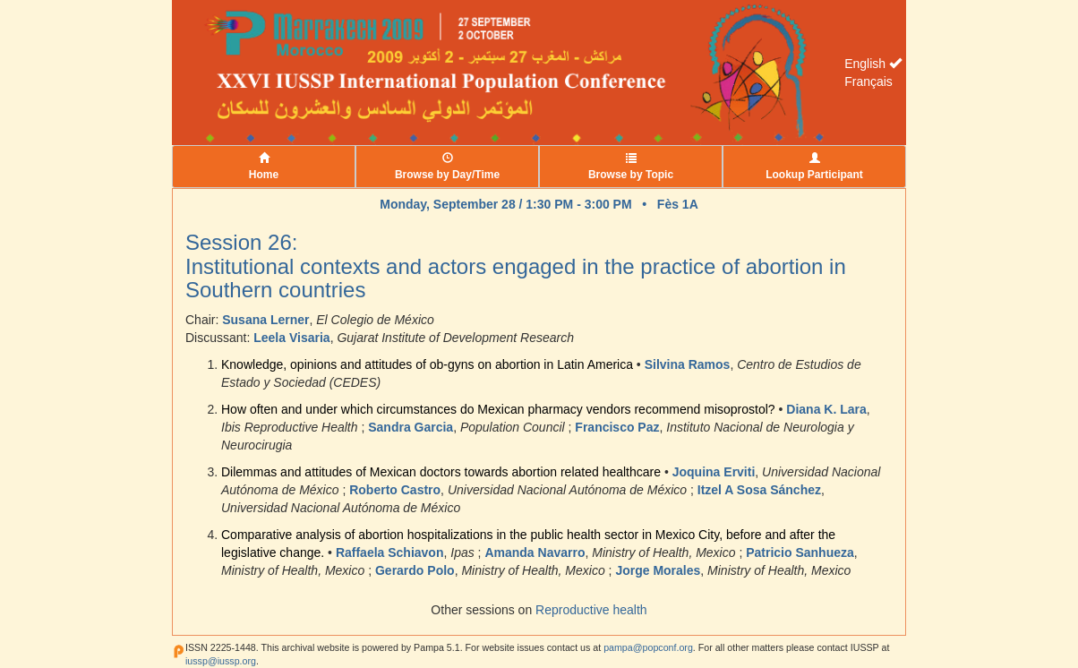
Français (868, 81)
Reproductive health (591, 610)
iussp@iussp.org (220, 660)
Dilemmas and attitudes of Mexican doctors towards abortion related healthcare (441, 472)
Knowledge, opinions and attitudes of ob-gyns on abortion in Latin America (427, 364)
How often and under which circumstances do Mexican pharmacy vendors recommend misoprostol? (498, 409)
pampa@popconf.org (648, 647)
